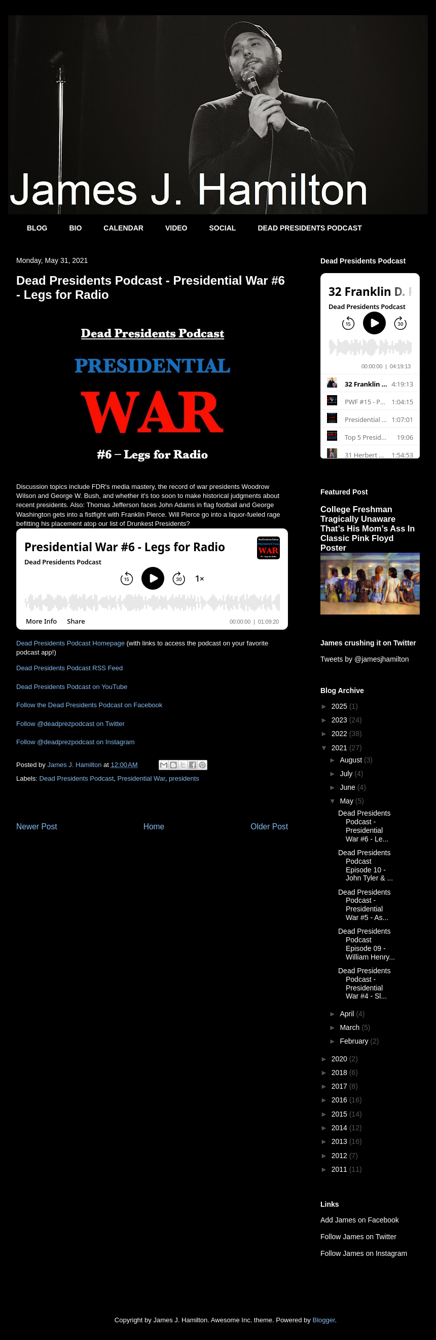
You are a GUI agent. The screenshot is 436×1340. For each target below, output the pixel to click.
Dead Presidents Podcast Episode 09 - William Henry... (366, 944)
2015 (340, 1114)
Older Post (269, 826)
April (348, 1014)
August (352, 760)
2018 (340, 1072)
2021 (340, 748)
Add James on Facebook (359, 1220)
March (350, 1027)
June (348, 787)
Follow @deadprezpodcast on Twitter (70, 724)
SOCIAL (222, 228)
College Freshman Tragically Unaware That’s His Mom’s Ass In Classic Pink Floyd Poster (367, 528)
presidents (184, 778)
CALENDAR (123, 228)
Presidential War (141, 778)
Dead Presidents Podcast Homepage (70, 643)
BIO (75, 228)
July (347, 774)
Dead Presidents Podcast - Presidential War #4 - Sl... (364, 983)
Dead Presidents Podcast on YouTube (71, 687)
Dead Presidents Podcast (77, 778)
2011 (340, 1169)
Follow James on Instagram (363, 1253)
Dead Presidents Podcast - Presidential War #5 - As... (364, 905)
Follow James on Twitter (358, 1237)
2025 (340, 706)
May (347, 801)
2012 (340, 1156)
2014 (340, 1128)
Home (154, 826)
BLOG (37, 228)
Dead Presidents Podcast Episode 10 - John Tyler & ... (365, 865)
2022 (340, 734)
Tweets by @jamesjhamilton (364, 659)
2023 (340, 720)
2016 (340, 1100)
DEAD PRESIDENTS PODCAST (309, 228)
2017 (340, 1086)
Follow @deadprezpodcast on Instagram (75, 742)
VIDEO (176, 228)
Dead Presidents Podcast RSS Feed (69, 668)
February (355, 1041)
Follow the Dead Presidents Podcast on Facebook (89, 705)
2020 (340, 1059)
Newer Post (36, 826)
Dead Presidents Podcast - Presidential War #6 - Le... (364, 826)
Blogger (323, 1320)
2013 (340, 1141)
